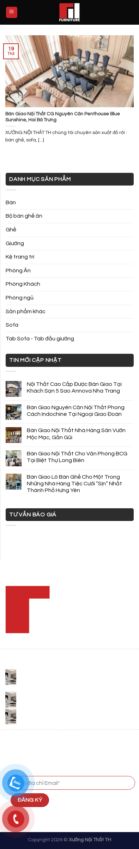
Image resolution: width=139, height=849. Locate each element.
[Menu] (12, 12)
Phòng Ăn (18, 270)
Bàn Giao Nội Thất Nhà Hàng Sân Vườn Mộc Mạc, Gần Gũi (76, 433)
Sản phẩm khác (26, 311)
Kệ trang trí (20, 257)
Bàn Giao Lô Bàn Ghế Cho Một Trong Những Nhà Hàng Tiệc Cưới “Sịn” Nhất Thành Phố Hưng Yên (74, 483)
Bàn (11, 202)
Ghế (11, 229)
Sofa (12, 325)
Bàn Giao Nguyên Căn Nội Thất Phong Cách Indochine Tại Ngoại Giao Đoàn (76, 411)
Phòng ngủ (20, 298)
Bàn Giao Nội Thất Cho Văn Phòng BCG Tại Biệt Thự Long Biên (77, 457)
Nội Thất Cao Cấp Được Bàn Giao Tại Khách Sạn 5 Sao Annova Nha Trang (74, 387)
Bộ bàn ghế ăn (24, 216)
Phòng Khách (23, 284)
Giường (15, 243)
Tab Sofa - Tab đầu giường (40, 338)
